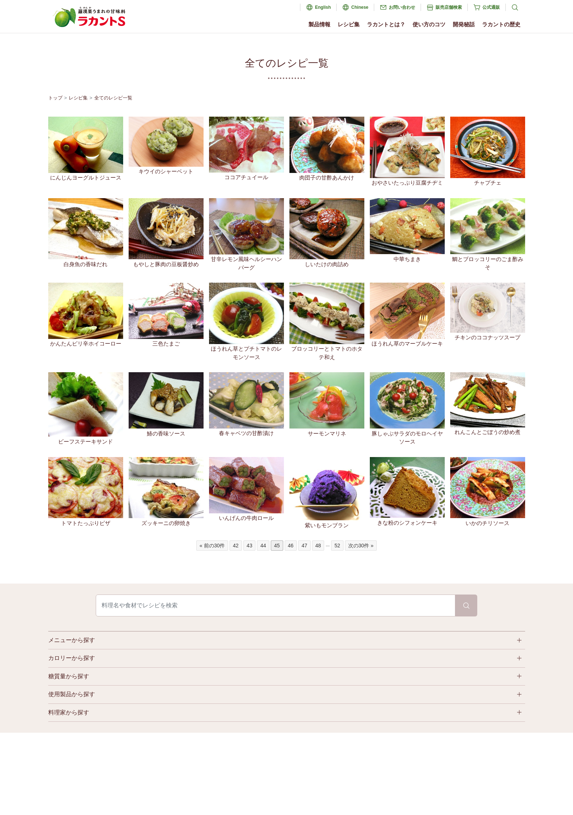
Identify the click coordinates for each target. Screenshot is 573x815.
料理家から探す (68, 712)
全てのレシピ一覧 (113, 98)
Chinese (359, 7)
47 (304, 545)
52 (337, 545)
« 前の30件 (212, 545)
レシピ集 (349, 24)
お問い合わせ (402, 7)
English (323, 7)
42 (236, 545)
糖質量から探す (68, 676)
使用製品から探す (71, 694)
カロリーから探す (71, 658)
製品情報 (319, 24)
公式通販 (491, 7)
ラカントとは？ (386, 24)
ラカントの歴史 (501, 24)
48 (318, 545)
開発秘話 (464, 24)
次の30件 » (360, 545)
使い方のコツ (429, 24)
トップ (55, 98)
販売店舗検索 (449, 7)
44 (263, 545)
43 (250, 545)
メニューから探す (71, 640)
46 (291, 545)
